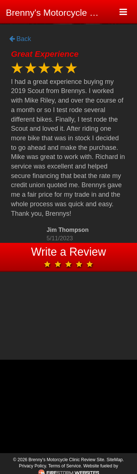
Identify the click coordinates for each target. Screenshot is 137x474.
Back (20, 39)
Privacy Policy (32, 466)
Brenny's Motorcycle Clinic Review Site (57, 13)
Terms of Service (64, 466)
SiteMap (115, 459)
